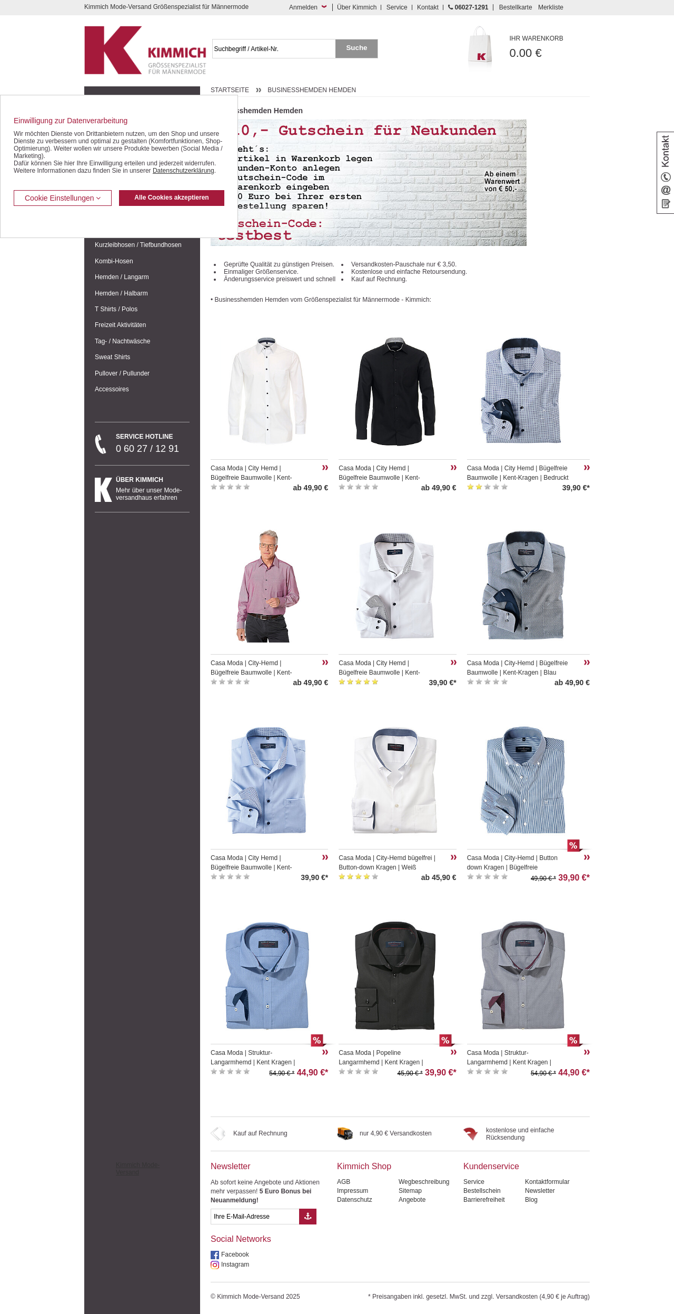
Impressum (352, 1190)
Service (397, 7)
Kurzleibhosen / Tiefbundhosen (138, 245)
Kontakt (428, 7)
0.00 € (550, 47)
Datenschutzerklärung (183, 170)
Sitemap (410, 1190)
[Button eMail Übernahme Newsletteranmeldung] (307, 1216)
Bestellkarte (515, 7)
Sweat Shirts (112, 357)
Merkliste (550, 7)
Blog (531, 1199)
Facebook (235, 1254)
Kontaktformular (547, 1181)
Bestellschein (482, 1190)
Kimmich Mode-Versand (138, 1168)
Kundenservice (491, 1166)
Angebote (412, 1199)
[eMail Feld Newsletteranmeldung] (255, 1216)
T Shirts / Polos (116, 309)
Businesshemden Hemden (311, 90)
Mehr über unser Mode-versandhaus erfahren (153, 488)
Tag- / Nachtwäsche (122, 341)
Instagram (235, 1264)
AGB (343, 1181)
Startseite (230, 90)
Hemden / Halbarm (121, 293)
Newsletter (231, 1166)
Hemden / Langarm (122, 277)
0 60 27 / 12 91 (153, 443)
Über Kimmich (356, 7)
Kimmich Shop (364, 1166)
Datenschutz (354, 1199)
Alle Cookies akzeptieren (171, 197)
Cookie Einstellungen (63, 198)
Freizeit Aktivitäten (120, 325)
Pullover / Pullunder (122, 373)
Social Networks (241, 1238)
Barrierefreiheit (484, 1199)
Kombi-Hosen (114, 261)
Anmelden (303, 7)
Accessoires (112, 389)
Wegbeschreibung (424, 1181)
